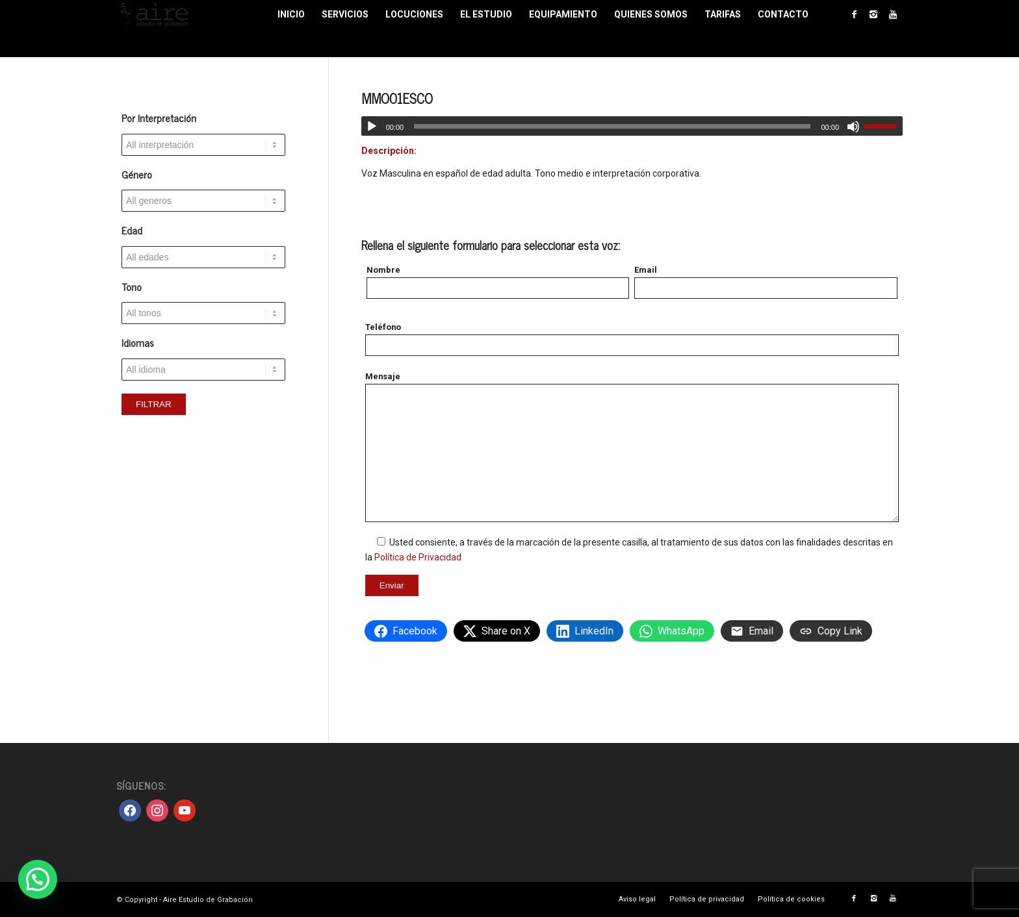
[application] (632, 126)
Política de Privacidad (417, 557)
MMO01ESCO (397, 98)
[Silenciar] (853, 126)
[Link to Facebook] (854, 14)
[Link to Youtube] (893, 14)
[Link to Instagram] (873, 14)
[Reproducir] (371, 126)
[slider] (612, 126)
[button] (37, 879)
